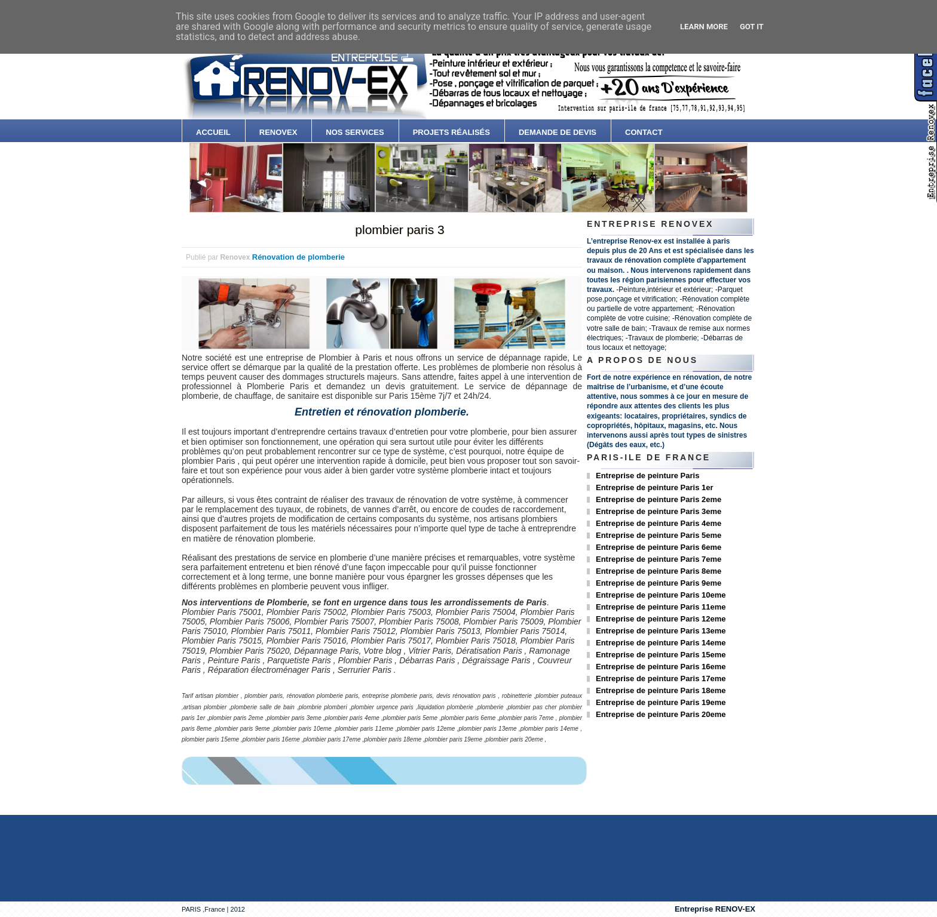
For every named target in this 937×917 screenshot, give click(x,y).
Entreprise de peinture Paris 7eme (658, 559)
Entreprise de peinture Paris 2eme (658, 499)
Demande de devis (557, 132)
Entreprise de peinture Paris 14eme (660, 642)
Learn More (704, 26)
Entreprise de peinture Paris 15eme (660, 654)
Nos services (355, 132)
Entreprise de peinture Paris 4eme (658, 523)
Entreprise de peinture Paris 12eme (660, 618)
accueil (213, 132)
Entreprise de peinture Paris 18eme (660, 690)
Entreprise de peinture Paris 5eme (658, 535)
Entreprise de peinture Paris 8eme (658, 571)
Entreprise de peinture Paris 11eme (660, 606)
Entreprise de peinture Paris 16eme (660, 666)
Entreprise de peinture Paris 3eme (658, 511)
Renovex (278, 132)
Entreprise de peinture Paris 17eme (660, 678)
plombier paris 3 (399, 229)
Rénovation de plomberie (298, 257)
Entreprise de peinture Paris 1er (655, 487)
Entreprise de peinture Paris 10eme (660, 594)
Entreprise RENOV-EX (715, 908)
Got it (752, 26)
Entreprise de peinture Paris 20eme (660, 714)
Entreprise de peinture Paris (647, 475)
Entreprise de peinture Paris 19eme (660, 702)
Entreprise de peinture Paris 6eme (658, 547)
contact (644, 132)
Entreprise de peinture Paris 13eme (660, 630)
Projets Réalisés (451, 132)
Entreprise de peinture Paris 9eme (658, 582)
